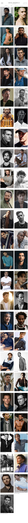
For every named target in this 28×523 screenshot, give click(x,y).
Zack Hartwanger (4, 513)
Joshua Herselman (18, 208)
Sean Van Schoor (17, 412)
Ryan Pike (16, 371)
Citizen (16, 5)
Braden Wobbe (3, 66)
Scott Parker (2, 412)
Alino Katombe (3, 26)
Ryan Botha (2, 391)
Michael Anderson (18, 269)
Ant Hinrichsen (17, 26)
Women (6, 5)
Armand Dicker (3, 46)
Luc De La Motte (3, 249)
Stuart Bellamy (17, 452)
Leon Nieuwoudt (3, 229)
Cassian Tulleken (17, 87)
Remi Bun (2, 351)
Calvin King (16, 66)
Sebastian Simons (3, 432)
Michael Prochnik (3, 290)
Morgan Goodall (3, 310)
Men (11, 5)
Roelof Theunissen (4, 371)
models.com (25, 3)
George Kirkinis (3, 168)
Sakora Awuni (17, 391)
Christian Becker (17, 107)
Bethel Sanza (17, 46)
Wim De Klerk (16, 493)
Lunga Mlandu (17, 249)
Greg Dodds (16, 168)
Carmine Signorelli (4, 87)
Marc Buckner (3, 269)
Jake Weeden (2, 208)
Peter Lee (2, 330)
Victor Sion (16, 473)
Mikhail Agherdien (18, 290)
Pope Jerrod (16, 330)
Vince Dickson (3, 493)
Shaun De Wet (3, 452)
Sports (21, 5)
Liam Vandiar (16, 229)
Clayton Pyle (2, 127)
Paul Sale (16, 310)
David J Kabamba (17, 127)
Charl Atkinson (3, 107)
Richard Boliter (17, 351)
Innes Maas (16, 188)
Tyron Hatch (2, 473)
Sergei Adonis (17, 432)
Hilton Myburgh (3, 188)
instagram (25, 2)
